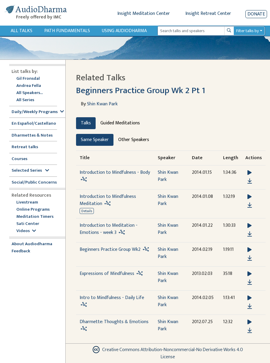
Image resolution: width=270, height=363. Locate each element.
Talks (86, 123)
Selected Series (30, 170)
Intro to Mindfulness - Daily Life (112, 298)
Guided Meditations (120, 123)
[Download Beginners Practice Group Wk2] (249, 258)
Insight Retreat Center (208, 14)
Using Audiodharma (124, 31)
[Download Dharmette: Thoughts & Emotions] (249, 330)
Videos (26, 231)
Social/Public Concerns (34, 182)
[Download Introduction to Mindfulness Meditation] (249, 205)
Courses (19, 159)
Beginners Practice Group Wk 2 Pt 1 (140, 90)
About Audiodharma (32, 244)
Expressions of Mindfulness (107, 274)
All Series (25, 100)
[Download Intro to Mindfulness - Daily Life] (249, 306)
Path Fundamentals (67, 31)
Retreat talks (25, 147)
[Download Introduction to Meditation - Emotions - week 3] (249, 234)
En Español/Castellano (34, 123)
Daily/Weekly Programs (38, 112)
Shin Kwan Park (102, 104)
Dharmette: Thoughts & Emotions (114, 322)
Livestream (27, 202)
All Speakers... (29, 93)
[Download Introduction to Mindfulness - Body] (249, 181)
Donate (256, 14)
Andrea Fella (28, 85)
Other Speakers (133, 140)
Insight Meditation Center (143, 14)
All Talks (21, 31)
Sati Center (27, 223)
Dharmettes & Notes (32, 135)
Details (86, 211)
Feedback (21, 251)
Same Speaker (95, 140)
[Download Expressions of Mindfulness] (249, 282)
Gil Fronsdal (28, 78)
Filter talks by (247, 30)
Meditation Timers (34, 216)
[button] (249, 173)
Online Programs (33, 209)
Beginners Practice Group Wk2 (110, 249)
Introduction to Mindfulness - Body (115, 172)
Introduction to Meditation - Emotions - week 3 (109, 229)
